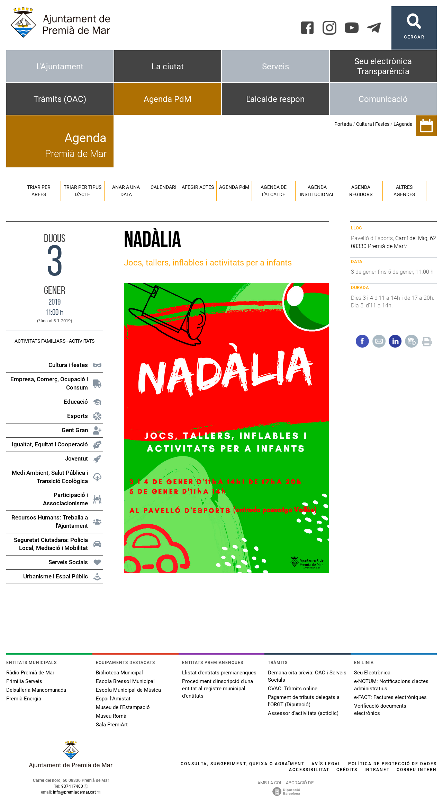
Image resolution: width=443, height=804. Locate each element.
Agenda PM (234, 187)
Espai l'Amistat (113, 699)
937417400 (72, 786)
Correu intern (417, 769)
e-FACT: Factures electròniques (390, 697)
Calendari (164, 187)
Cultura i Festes (372, 124)
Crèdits (347, 769)
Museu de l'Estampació (123, 707)
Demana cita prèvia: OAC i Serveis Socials (307, 676)
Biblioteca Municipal (119, 673)
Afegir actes (198, 187)
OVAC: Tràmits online (292, 688)
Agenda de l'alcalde (274, 190)
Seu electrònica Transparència (383, 66)
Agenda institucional (317, 190)
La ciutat (168, 66)
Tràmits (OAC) (60, 99)
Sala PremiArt (112, 725)
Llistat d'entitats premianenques (219, 673)
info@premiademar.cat (74, 792)
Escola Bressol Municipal (125, 681)
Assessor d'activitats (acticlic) (303, 713)
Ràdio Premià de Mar (30, 673)
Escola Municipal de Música (128, 690)
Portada (343, 124)
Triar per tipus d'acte (82, 190)
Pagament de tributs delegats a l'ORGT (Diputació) (304, 701)
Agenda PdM (167, 99)
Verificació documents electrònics (380, 709)
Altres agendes (404, 190)
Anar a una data (126, 190)
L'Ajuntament (59, 66)
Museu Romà (111, 716)
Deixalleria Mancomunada (36, 690)
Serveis (275, 66)
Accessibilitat (309, 769)
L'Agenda (403, 124)
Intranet (377, 769)
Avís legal (326, 763)
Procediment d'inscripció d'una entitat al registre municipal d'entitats (217, 688)
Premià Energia (23, 699)
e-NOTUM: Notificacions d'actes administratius (391, 685)
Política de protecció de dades (392, 763)
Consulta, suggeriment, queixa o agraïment (243, 763)
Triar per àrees (39, 190)
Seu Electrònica (372, 673)
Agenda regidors (360, 190)
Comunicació (383, 99)
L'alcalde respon (275, 99)
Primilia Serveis (24, 681)
